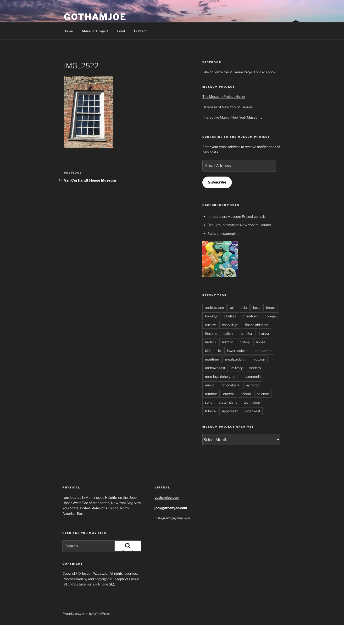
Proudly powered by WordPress (86, 614)
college (270, 316)
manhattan (263, 351)
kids (208, 351)
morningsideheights (220, 376)
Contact (140, 31)
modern (255, 368)
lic (219, 351)
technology (252, 402)
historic (227, 342)
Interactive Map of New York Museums (232, 117)
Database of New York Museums (227, 107)
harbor (264, 333)
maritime (212, 359)
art (232, 307)
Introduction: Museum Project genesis (236, 216)
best (256, 307)
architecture (214, 307)
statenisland (228, 402)
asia (244, 307)
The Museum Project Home (223, 96)
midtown (258, 359)
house (260, 342)
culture (210, 325)
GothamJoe (95, 16)
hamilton (246, 333)
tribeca (210, 411)
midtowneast (215, 368)
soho (208, 402)
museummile (251, 376)
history (244, 342)
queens (228, 394)
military (237, 368)
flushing (211, 333)
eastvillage (230, 325)
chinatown (251, 316)
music (209, 385)
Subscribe (217, 182)
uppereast (230, 411)
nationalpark (230, 385)
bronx (270, 307)
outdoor (211, 394)
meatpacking (235, 359)
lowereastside (237, 351)
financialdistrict (256, 325)
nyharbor (253, 385)
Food (121, 31)
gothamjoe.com (167, 497)
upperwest (252, 411)
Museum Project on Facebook (252, 72)
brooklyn (211, 316)
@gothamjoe (180, 518)
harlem (210, 342)
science (263, 394)
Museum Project (95, 31)
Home (68, 31)
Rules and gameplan (223, 233)
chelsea (230, 316)
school (246, 394)
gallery (228, 333)
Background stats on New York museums (239, 225)
